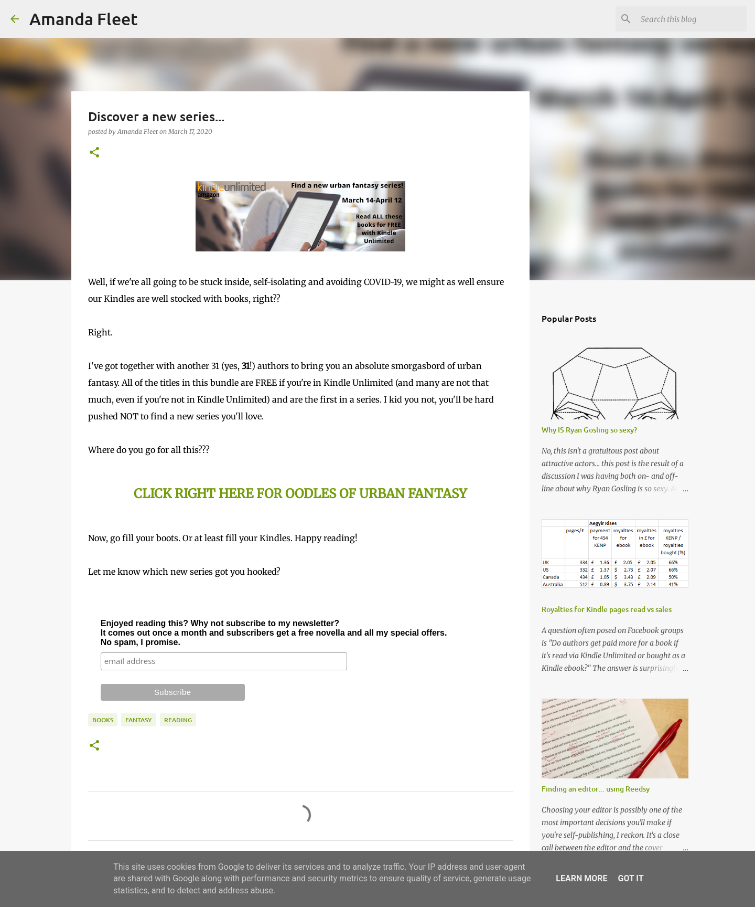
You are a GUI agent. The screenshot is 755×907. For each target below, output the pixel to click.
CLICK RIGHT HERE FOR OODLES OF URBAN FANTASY (300, 494)
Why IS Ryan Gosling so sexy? (589, 430)
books (102, 719)
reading (178, 719)
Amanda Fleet (83, 18)
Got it (630, 878)
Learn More (581, 878)
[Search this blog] (692, 18)
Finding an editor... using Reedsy (596, 789)
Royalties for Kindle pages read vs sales (607, 609)
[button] (94, 153)
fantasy (138, 719)
